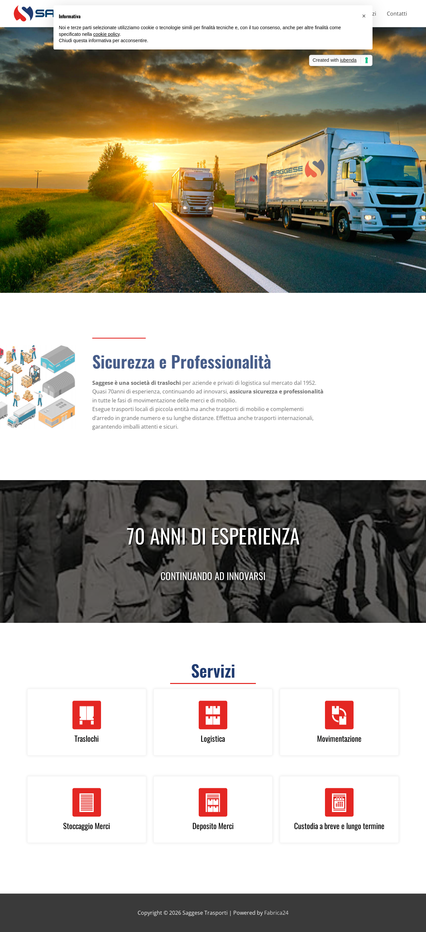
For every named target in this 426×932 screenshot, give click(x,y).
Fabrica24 (276, 912)
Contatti (397, 13)
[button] (364, 16)
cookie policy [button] (106, 34)
